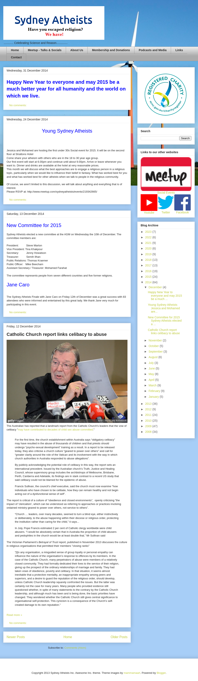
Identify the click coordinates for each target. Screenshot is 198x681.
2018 (148, 259)
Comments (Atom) (75, 647)
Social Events (166, 192)
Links (179, 50)
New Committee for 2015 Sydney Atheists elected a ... (165, 321)
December (155, 287)
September (155, 351)
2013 (148, 403)
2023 (148, 231)
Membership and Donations (111, 50)
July (151, 363)
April (151, 379)
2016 (148, 271)
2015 (148, 276)
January (154, 396)
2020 (148, 248)
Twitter (165, 212)
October (154, 346)
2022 (148, 237)
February (154, 391)
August (153, 357)
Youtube (149, 212)
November (155, 340)
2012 (148, 409)
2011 (148, 414)
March (152, 385)
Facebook (182, 212)
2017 (148, 265)
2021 (148, 243)
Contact (16, 57)
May (151, 374)
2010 (148, 420)
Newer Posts (16, 637)
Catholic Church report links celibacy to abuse (57, 334)
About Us (76, 50)
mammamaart (132, 672)
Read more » (14, 614)
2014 (148, 282)
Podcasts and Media (153, 50)
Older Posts (119, 637)
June (152, 368)
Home (15, 50)
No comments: (18, 105)
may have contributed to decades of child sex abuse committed (55, 429)
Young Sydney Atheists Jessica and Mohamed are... (164, 308)
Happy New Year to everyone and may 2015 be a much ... (165, 296)
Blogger (161, 672)
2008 (148, 431)
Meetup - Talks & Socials (44, 50)
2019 (148, 254)
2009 (148, 426)
